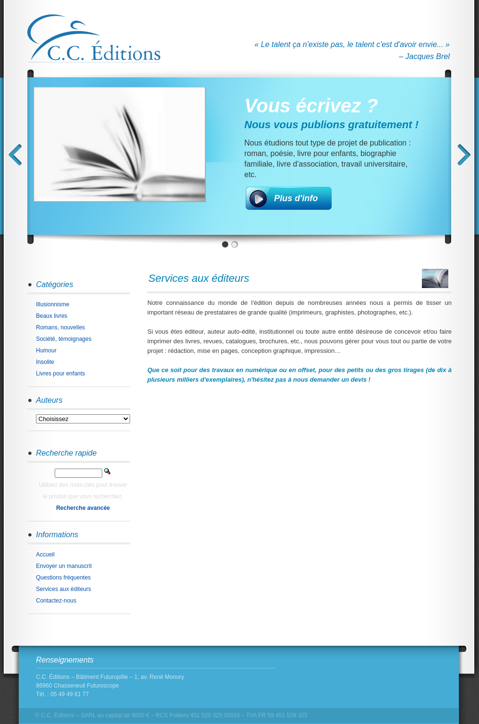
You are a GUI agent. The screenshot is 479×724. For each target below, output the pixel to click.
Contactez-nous (56, 600)
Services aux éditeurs (63, 589)
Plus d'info (296, 198)
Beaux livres (51, 316)
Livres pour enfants (60, 373)
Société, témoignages (63, 339)
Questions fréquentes (63, 577)
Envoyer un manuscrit (64, 566)
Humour (46, 350)
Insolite (45, 362)
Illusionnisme (52, 304)
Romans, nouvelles (60, 327)
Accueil (45, 554)
